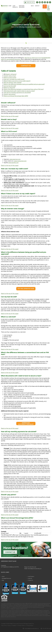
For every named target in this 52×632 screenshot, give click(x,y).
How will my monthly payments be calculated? (17, 92)
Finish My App (29, 2)
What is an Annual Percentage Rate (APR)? (16, 96)
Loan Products (15, 6)
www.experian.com (14, 159)
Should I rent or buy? (10, 76)
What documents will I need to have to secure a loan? (19, 91)
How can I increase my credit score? (14, 79)
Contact (37, 5)
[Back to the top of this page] (9, 116)
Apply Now (44, 6)
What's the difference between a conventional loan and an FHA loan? (24, 89)
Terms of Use (4, 625)
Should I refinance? (10, 74)
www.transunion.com (20, 161)
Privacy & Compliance (12, 625)
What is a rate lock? (9, 87)
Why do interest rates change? (13, 82)
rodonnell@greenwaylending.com (34, 568)
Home (10, 5)
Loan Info (30, 578)
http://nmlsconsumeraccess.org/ (37, 607)
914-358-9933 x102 (48, 7)
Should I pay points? (10, 94)
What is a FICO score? (10, 77)
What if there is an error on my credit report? (17, 81)
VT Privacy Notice (29, 625)
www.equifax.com (13, 162)
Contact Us (30, 580)
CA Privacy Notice (21, 625)
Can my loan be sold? (10, 86)
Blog (32, 5)
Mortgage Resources (21, 6)
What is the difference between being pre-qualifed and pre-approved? (24, 84)
